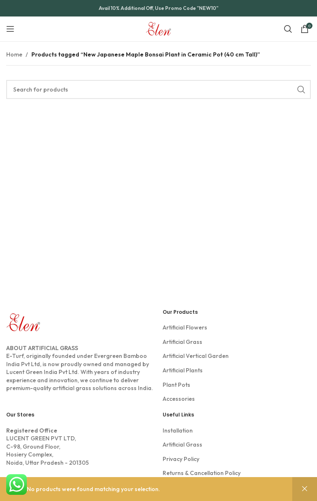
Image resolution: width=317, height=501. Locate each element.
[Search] (288, 29)
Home (14, 54)
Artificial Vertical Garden (196, 356)
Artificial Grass (182, 342)
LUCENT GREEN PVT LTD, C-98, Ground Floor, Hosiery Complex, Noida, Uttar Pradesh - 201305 (80, 446)
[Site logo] (159, 28)
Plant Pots (176, 384)
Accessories (179, 398)
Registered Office (31, 430)
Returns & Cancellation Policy (202, 473)
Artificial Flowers (185, 327)
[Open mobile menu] (10, 29)
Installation (178, 430)
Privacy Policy (181, 459)
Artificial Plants (183, 370)
